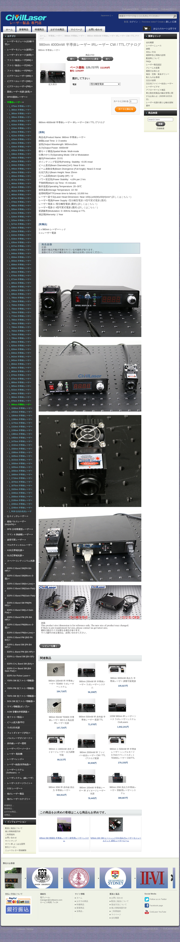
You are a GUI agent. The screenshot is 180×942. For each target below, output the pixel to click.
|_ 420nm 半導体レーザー (19, 132)
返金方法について (119, 904)
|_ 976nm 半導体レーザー (19, 401)
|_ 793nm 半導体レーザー (19, 334)
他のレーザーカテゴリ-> (18, 799)
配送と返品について (13, 828)
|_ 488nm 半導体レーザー (19, 206)
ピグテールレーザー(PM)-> (20, 86)
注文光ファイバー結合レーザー (159, 83)
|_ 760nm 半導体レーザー (19, 312)
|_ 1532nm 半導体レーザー (20, 445)
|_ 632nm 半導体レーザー (19, 235)
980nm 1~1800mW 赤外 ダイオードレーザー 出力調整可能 (61, 752)
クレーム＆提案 (153, 68)
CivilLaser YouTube (155, 912)
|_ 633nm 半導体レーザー (19, 239)
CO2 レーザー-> (14, 788)
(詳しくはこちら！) (121, 197)
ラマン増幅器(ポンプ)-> (18, 706)
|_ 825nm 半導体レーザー (19, 346)
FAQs (148, 61)
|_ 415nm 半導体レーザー (19, 128)
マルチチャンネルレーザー (19, 545)
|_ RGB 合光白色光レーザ (19, 511)
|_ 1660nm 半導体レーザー (20, 474)
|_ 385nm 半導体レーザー (19, 113)
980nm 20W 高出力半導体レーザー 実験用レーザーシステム (123, 790)
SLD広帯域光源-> (15, 555)
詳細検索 (160, 128)
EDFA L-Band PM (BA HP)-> (21, 652)
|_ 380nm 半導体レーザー (19, 110)
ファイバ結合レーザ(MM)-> (20, 60)
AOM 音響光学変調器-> (18, 712)
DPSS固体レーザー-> (17, 97)
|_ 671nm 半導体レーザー (19, 279)
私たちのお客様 (153, 77)
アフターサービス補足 (155, 90)
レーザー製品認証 (154, 65)
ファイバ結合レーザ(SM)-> (20, 65)
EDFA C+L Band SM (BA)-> (20, 664)
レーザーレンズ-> (15, 759)
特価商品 (39, 29)
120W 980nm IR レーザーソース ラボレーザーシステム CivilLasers (123, 719)
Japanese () (106, 15)
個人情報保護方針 (13, 831)
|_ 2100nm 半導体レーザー (20, 500)
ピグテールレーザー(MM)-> (20, 76)
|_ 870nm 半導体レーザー (19, 375)
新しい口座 (171, 22)
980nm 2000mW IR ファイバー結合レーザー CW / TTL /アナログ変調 (92, 755)
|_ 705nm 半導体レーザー (19, 298)
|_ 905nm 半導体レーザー (19, 386)
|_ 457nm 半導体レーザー (19, 180)
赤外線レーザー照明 (16, 743)
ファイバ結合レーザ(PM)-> (20, 70)
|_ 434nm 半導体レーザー (19, 147)
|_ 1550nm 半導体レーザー (20, 449)
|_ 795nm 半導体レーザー (19, 338)
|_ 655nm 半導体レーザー (19, 261)
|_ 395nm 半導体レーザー (19, 117)
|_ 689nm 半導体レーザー (19, 287)
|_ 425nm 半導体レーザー (19, 139)
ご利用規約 (10, 834)
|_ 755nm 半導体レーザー (19, 309)
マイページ (76, 29)
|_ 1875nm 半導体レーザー (20, 486)
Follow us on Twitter (155, 899)
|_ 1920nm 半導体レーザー (20, 489)
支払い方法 (151, 52)
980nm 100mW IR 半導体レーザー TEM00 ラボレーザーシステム (62, 684)
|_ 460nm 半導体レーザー (19, 183)
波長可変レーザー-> (16, 540)
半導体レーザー (55, 36)
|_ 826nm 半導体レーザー (19, 349)
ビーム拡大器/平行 (15, 722)
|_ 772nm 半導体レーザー (19, 316)
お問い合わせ (95, 29)
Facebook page (153, 905)
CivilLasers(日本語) (130, 9)
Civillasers (21, 929)
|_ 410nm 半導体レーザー (19, 124)
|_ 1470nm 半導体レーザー (20, 441)
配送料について (153, 58)
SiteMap (29, 929)
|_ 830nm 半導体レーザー (19, 353)
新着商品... (9, 808)
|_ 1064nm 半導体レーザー (20, 416)
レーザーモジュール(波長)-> (20, 49)
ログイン (134, 22)
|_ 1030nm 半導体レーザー (20, 408)
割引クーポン (11, 847)
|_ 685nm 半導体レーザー (19, 283)
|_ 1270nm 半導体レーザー (20, 423)
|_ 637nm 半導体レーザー (19, 246)
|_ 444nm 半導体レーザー (19, 165)
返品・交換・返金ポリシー (157, 74)
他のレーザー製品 (15, 794)
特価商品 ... (9, 805)
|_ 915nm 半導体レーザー (19, 390)
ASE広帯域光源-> (15, 550)
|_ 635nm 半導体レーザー (19, 242)
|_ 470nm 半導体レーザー (19, 202)
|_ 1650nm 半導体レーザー (20, 463)
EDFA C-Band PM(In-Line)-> (21, 633)
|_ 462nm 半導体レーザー (19, 191)
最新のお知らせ (153, 71)
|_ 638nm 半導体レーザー (19, 250)
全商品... (8, 815)
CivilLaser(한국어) (168, 9)
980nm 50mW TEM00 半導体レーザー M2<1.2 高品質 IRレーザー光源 (61, 720)
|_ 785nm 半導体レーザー (19, 323)
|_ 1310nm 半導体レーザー (20, 427)
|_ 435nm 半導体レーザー (19, 150)
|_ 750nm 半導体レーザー (19, 305)
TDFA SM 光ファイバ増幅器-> (21, 696)
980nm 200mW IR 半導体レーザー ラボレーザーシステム (92, 684)
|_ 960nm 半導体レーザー (19, 397)
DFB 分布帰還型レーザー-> (20, 529)
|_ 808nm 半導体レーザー (19, 342)
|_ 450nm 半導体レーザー (19, 172)
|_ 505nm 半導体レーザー (19, 209)
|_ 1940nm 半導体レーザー (20, 493)
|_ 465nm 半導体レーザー (19, 194)
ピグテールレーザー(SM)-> (20, 81)
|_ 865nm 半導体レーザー (19, 371)
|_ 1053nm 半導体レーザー (20, 412)
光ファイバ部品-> (15, 717)
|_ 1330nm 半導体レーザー (20, 430)
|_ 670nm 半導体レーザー (19, 276)
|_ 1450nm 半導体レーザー (20, 438)
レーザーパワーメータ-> (18, 748)
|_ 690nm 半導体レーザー (19, 290)
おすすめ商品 (57, 29)
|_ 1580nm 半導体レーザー (20, 452)
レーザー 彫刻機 (14, 754)
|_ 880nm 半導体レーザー (19, 382)
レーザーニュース (154, 46)
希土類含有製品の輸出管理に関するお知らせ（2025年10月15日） (159, 96)
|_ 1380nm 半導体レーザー (20, 434)
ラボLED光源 (13, 727)
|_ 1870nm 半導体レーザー (20, 482)
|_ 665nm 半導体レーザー (19, 272)
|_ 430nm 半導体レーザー (19, 143)
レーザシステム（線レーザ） (20, 778)
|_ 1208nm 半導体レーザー (20, 419)
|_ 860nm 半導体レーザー (19, 368)
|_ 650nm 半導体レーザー (19, 257)
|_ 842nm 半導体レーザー (19, 357)
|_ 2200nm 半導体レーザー (20, 504)
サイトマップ (11, 841)
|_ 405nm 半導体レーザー (19, 121)
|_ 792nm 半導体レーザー (19, 331)
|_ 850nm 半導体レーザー (19, 364)
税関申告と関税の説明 (155, 55)
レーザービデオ (153, 87)
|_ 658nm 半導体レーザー (19, 264)
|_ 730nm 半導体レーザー (19, 301)
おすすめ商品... (10, 812)
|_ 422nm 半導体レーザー (19, 136)
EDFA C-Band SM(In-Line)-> (21, 584)
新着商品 (23, 29)
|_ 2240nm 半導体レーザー (20, 508)
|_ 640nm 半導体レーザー (19, 253)
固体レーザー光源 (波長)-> (19, 92)
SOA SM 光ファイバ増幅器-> (21, 701)
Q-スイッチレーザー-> (17, 516)
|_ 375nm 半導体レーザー (19, 106)
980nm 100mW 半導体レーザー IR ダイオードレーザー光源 (92, 790)
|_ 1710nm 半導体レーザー (20, 478)
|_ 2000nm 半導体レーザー (20, 497)
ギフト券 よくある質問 (15, 844)
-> (15, 102)
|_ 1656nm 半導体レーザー (20, 471)
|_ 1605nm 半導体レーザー (20, 456)
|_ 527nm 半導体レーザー (19, 224)
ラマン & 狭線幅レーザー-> (20, 534)
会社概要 (150, 42)
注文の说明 (151, 80)
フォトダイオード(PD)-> (18, 733)
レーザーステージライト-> (19, 783)
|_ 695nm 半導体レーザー (19, 294)
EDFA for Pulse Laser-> (18, 675)
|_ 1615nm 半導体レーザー (20, 460)
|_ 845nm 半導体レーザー (19, 360)
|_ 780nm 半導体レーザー (19, 320)
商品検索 (152, 113)
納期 (148, 49)
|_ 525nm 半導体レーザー (19, 220)
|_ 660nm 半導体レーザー (19, 268)
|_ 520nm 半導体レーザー (19, 217)
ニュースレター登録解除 (15, 850)
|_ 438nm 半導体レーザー (19, 154)
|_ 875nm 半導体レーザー (19, 379)
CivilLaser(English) (150, 9)
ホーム (9, 29)
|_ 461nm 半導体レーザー (19, 187)
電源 (74, 84)
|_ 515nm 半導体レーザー (19, 213)
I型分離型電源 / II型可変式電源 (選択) (87, 200)
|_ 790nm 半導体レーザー (19, 327)
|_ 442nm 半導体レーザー (19, 161)
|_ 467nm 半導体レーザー (19, 198)
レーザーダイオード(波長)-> (20, 55)
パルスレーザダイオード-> (19, 738)
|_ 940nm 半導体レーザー (19, 393)
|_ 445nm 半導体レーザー (19, 169)
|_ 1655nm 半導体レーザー (20, 467)
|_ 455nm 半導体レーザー (19, 176)
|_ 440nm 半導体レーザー (19, 158)
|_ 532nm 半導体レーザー (19, 231)
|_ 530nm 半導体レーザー (19, 228)
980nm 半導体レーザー (75, 36)
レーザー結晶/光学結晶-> (19, 764)
